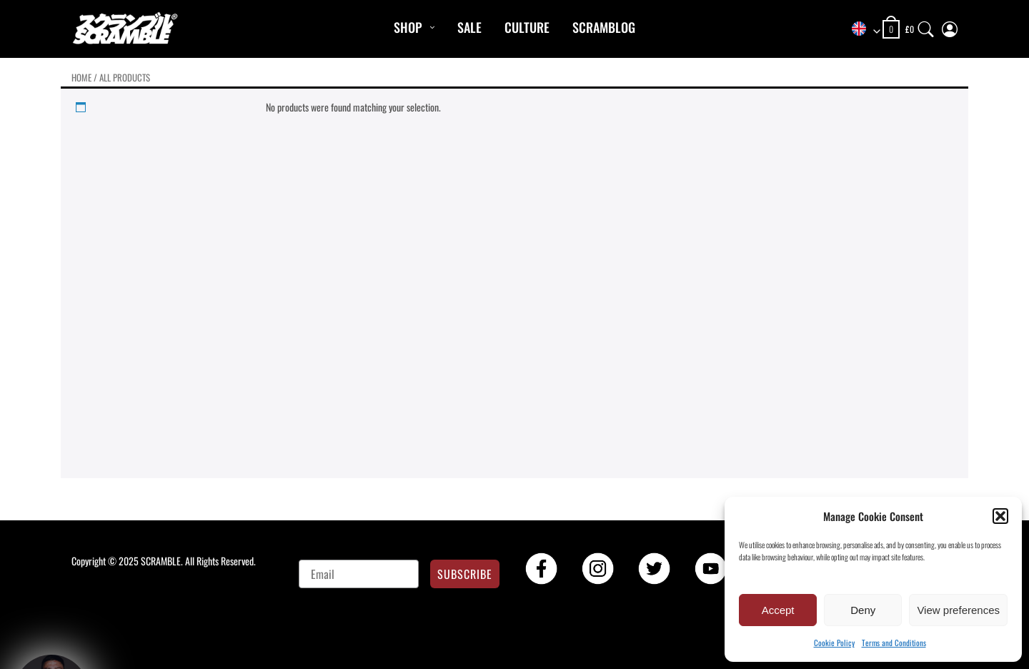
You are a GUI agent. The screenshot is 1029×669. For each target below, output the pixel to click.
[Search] (926, 26)
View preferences (958, 610)
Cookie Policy (834, 642)
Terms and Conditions (894, 642)
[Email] (359, 574)
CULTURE (527, 27)
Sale (469, 27)
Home (81, 77)
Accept (778, 610)
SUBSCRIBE (464, 574)
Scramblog (603, 27)
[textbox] (861, 30)
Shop (408, 27)
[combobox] (861, 30)
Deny (862, 610)
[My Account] (950, 26)
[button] (1000, 516)
